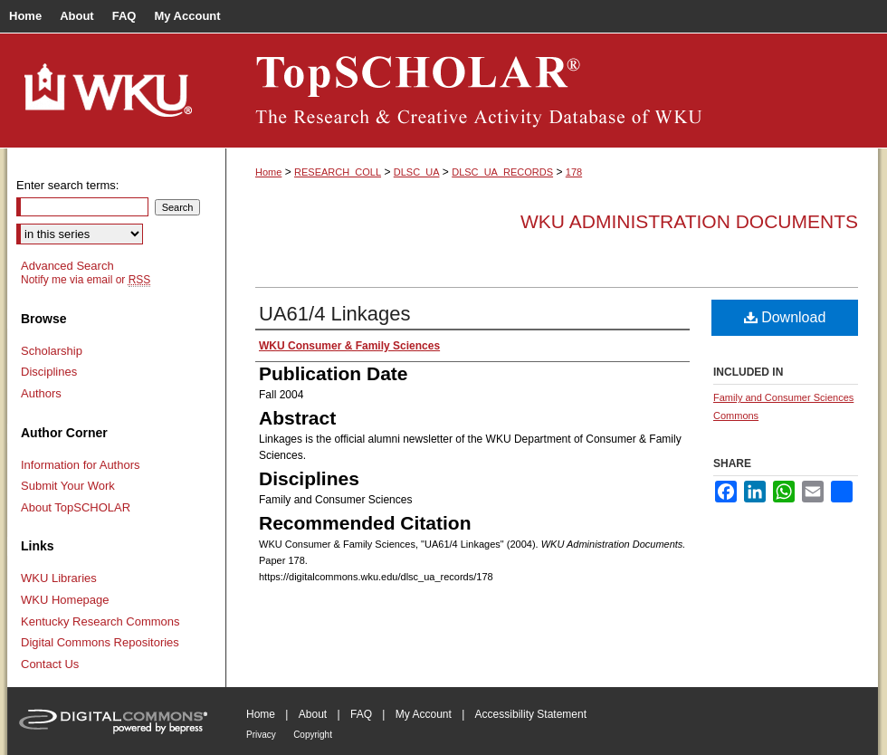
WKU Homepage (65, 600)
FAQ (361, 714)
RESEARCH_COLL (337, 172)
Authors (41, 393)
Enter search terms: (67, 185)
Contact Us (50, 664)
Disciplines (49, 371)
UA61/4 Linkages (335, 313)
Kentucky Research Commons (100, 621)
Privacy (261, 735)
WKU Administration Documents (689, 221)
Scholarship (51, 351)
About (313, 714)
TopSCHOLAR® (552, 90)
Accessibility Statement (531, 714)
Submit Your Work (68, 485)
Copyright (312, 735)
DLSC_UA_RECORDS (502, 172)
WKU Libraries (59, 578)
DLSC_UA (417, 172)
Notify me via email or (85, 279)
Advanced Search (67, 265)
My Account (424, 714)
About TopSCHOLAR (75, 507)
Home (268, 172)
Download (785, 317)
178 (574, 172)
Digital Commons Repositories (100, 642)
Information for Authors (80, 465)
